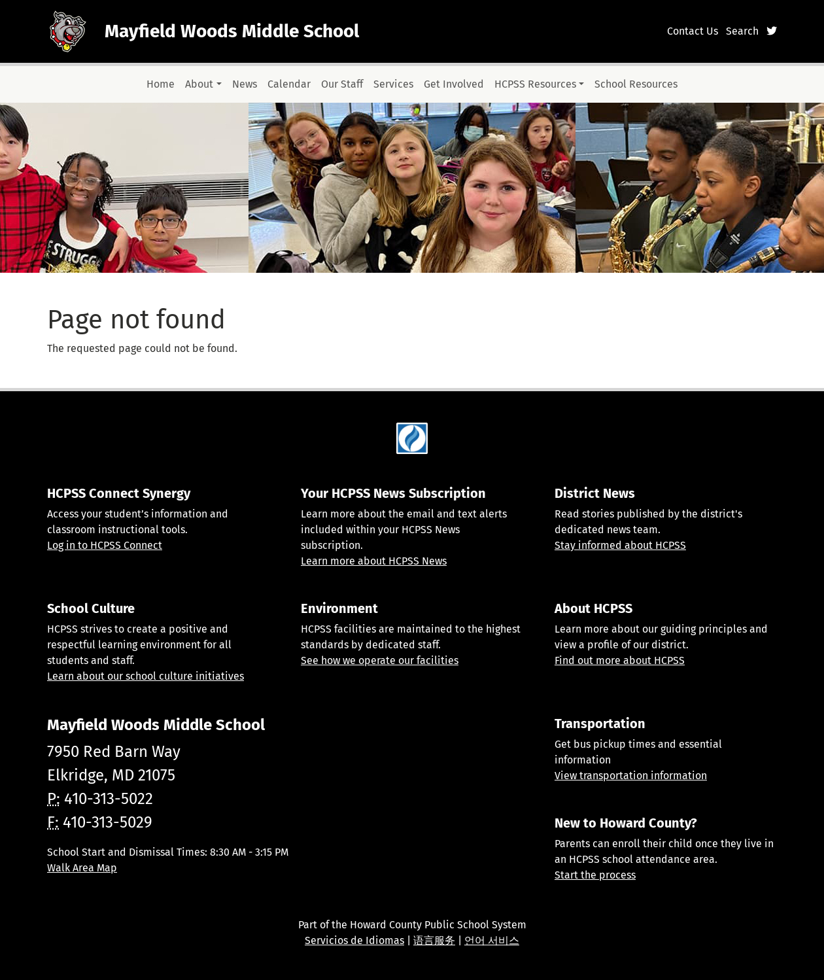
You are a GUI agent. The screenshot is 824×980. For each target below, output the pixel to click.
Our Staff (342, 84)
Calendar (289, 84)
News (244, 84)
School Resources (636, 84)
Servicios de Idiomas (354, 940)
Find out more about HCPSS (620, 660)
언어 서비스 (491, 940)
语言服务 (434, 940)
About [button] (199, 84)
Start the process (595, 875)
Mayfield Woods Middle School (232, 31)
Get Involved (454, 84)
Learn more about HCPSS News (374, 561)
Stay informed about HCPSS (620, 545)
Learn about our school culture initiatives (145, 676)
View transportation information (631, 775)
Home (160, 84)
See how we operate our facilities (379, 660)
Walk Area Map (82, 868)
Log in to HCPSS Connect (104, 545)
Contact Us (692, 31)
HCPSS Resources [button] (535, 84)
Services (393, 84)
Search (742, 31)
